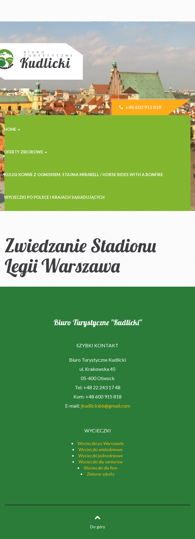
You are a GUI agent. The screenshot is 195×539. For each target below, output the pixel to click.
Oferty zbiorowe (25, 151)
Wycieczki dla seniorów (101, 461)
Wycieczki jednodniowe (100, 455)
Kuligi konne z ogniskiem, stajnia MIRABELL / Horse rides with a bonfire (83, 174)
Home (12, 129)
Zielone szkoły (100, 474)
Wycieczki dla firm (100, 467)
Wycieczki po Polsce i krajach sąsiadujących (54, 197)
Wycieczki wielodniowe (101, 449)
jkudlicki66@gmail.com (105, 406)
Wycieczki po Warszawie (101, 443)
